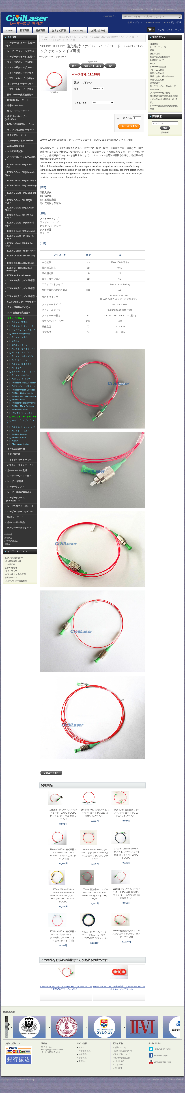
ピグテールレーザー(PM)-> (20, 89)
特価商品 (40, 30)
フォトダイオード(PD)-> (19, 459)
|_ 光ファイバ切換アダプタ (20, 356)
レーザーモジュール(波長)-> (21, 51)
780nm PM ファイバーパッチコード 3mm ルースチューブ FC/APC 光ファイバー (94, 935)
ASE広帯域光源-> (16, 146)
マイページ (78, 30)
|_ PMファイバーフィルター (21, 413)
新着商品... (9, 538)
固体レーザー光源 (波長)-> (20, 94)
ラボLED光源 (13, 454)
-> (15, 318)
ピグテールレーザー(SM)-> (20, 84)
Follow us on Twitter (160, 1049)
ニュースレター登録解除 (16, 581)
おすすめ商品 (59, 30)
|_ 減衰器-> (13, 341)
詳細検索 (165, 132)
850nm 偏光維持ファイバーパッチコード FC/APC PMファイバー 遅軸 (126, 933)
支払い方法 (155, 53)
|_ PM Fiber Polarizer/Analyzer (22, 403)
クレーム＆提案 (157, 70)
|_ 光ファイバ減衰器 (17, 337)
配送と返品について (14, 558)
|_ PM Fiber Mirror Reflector (21, 406)
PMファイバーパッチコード (78, 37)
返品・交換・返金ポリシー (162, 76)
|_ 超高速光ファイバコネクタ (21, 371)
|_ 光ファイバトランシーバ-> (21, 427)
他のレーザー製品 (16, 522)
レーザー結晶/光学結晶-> (19, 492)
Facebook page (158, 1055)
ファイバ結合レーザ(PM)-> (20, 73)
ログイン (137, 22)
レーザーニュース (158, 47)
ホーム (9, 30)
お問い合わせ (98, 30)
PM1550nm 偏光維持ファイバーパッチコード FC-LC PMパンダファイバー (126, 813)
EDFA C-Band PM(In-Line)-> (21, 231)
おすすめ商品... (11, 541)
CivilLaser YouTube (160, 1062)
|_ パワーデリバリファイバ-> (21, 330)
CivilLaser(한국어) (173, 9)
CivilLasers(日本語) (134, 9)
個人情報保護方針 (13, 561)
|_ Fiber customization (18, 444)
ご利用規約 (10, 564)
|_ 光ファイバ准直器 (17, 322)
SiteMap (30, 1080)
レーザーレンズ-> (15, 487)
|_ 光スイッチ (14, 368)
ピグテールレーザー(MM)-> (20, 78)
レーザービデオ (157, 89)
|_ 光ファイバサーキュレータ (21, 349)
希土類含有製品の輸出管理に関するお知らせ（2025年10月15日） (164, 99)
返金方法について (122, 1054)
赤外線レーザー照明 (17, 470)
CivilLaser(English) (154, 9)
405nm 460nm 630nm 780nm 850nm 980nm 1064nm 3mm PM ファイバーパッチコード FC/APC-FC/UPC (63, 895)
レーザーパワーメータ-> (19, 476)
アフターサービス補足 (160, 93)
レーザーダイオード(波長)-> (21, 56)
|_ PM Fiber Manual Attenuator (22, 396)
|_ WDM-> (13, 441)
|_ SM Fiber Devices (17, 434)
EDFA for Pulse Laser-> (19, 275)
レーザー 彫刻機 (15, 481)
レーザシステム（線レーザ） (21, 506)
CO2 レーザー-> (15, 517)
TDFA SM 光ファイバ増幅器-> (22, 296)
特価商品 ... (9, 534)
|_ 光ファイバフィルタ (18, 431)
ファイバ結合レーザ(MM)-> (20, 62)
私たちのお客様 (157, 80)
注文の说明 (155, 83)
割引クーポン (11, 577)
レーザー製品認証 (158, 67)
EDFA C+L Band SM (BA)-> (21, 263)
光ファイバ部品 (57, 37)
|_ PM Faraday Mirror (18, 409)
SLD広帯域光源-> (15, 151)
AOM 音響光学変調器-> (18, 312)
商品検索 (157, 116)
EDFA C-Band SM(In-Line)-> (21, 180)
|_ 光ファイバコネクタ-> (19, 364)
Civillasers (21, 1080)
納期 (152, 50)
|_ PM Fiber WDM (16, 399)
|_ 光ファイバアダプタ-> (19, 352)
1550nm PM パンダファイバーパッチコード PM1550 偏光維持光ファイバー (95, 813)
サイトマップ (11, 571)
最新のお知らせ (157, 73)
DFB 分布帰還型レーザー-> (20, 124)
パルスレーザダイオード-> (20, 465)
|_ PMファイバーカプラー (20, 379)
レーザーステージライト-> (20, 511)
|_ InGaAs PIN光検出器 (19, 333)
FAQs (152, 63)
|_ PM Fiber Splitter (17, 437)
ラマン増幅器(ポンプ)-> (18, 307)
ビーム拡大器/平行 (16, 449)
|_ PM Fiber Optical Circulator (21, 390)
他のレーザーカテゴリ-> (19, 528)
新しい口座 (176, 22)
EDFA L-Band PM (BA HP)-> (21, 251)
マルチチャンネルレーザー (20, 140)
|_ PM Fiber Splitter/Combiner (22, 383)
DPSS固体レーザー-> (17, 100)
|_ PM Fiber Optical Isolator (20, 393)
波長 (76, 89)
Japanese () (109, 16)
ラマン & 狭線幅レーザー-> (20, 129)
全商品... (8, 544)
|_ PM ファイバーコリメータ (21, 386)
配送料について (157, 60)
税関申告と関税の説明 (160, 57)
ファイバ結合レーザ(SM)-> (20, 67)
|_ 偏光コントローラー (18, 345)
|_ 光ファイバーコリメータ (20, 326)
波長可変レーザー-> (17, 135)
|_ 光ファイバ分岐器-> (18, 375)
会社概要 (154, 44)
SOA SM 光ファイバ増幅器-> (21, 302)
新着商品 (24, 30)
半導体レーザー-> (15, 105)
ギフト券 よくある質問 (15, 574)
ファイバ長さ (80, 103)
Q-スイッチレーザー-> (18, 111)
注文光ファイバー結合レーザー (164, 86)
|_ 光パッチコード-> (17, 360)
